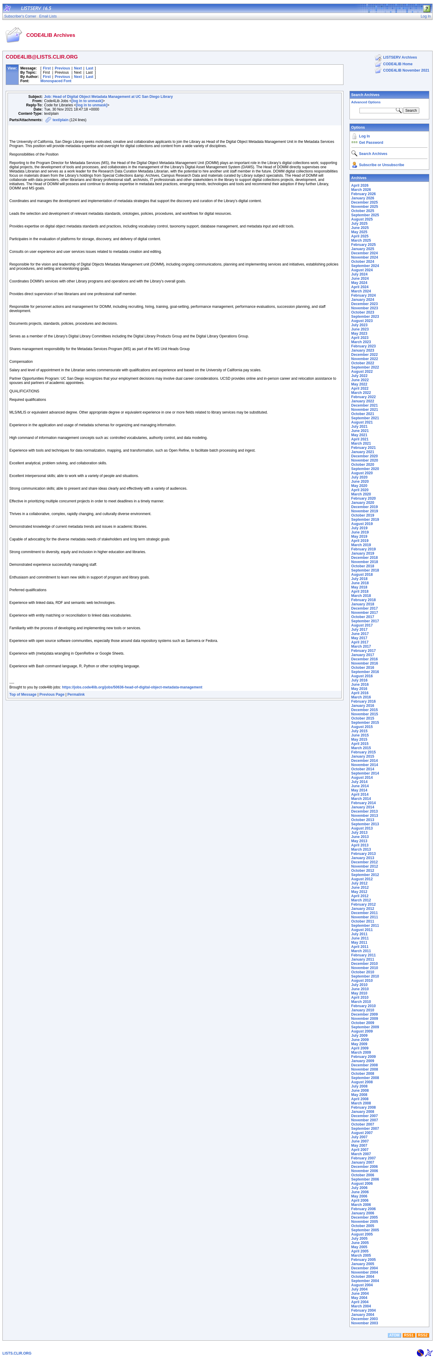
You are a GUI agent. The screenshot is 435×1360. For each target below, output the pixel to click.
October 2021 (362, 414)
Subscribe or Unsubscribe (381, 165)
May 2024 (359, 283)
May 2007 (359, 1145)
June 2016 (360, 684)
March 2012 (361, 900)
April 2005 (360, 1251)
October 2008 (362, 1074)
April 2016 (360, 693)
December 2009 (364, 1014)
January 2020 (362, 503)
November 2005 (364, 1222)
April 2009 (360, 1048)
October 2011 (362, 921)
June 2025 (360, 228)
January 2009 (362, 1061)
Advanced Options (366, 102)
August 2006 (362, 1183)
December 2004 (364, 1268)
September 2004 (365, 1281)
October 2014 (362, 769)
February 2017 (363, 651)
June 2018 (360, 583)
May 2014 (359, 790)
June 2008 (360, 1090)
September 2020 (365, 469)
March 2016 (361, 697)
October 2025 (362, 211)
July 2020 (359, 477)
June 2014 (360, 786)
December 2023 (364, 304)
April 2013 (360, 845)
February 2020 (363, 498)
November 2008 (364, 1069)
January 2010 (362, 1010)
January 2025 (362, 249)
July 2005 (359, 1238)
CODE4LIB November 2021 (406, 70)
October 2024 (362, 261)
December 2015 (364, 710)
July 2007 (359, 1137)
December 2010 (364, 964)
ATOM (394, 1335)
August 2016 (362, 676)
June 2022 (360, 380)
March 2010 (361, 1002)
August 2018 (362, 574)
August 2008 (362, 1082)
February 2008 (363, 1107)
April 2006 (360, 1200)
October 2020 (362, 464)
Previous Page (52, 694)
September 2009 (365, 1027)
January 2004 (362, 1315)
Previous (62, 68)
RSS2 (422, 1335)
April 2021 (360, 439)
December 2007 (364, 1116)
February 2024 (363, 295)
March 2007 (361, 1154)
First (47, 68)
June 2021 (360, 431)
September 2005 (365, 1230)
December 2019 (364, 507)
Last (89, 68)
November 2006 (364, 1171)
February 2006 (363, 1209)
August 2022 (362, 371)
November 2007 (364, 1120)
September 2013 (365, 824)
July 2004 (359, 1289)
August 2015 (362, 727)
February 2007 (363, 1158)
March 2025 (361, 240)
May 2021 (359, 435)
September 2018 (365, 570)
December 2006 (364, 1167)
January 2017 (362, 655)
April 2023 (360, 338)
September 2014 (365, 773)
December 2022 (364, 355)
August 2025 (362, 219)
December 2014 (364, 761)
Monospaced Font (56, 81)
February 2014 (363, 803)
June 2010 (360, 989)
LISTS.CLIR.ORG (16, 1353)
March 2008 (361, 1103)
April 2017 (360, 642)
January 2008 (362, 1112)
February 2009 (363, 1057)
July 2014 (359, 782)
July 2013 (359, 832)
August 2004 (362, 1285)
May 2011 (359, 942)
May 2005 (359, 1247)
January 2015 (362, 756)
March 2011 (361, 951)
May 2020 (359, 486)
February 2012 (363, 904)
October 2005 (362, 1226)
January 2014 (362, 807)
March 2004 (361, 1306)
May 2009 (359, 1044)
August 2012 (362, 879)
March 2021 (361, 443)
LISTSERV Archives (400, 57)
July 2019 (359, 528)
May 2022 (359, 384)
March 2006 (361, 1205)
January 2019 (362, 553)
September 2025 (365, 215)
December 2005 (364, 1217)
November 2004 (364, 1272)
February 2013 (363, 854)
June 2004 (360, 1293)
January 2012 (362, 909)
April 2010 (360, 997)
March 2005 (361, 1255)
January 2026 (362, 198)
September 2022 (365, 367)
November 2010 (364, 968)
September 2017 (365, 621)
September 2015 (365, 722)
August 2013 (362, 828)
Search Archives (365, 95)
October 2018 (362, 566)
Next (78, 68)
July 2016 (359, 680)
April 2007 (360, 1150)
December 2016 (364, 659)
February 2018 (363, 600)
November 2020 (364, 460)
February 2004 (363, 1310)
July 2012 (359, 883)
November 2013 (364, 816)
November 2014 (364, 765)
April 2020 (360, 490)
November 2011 (364, 917)
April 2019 (360, 541)
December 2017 (364, 608)
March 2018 (361, 596)
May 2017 (359, 638)
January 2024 (362, 300)
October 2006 (362, 1175)
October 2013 (362, 820)
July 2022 (359, 376)
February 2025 (363, 245)
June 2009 (360, 1040)
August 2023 (362, 321)
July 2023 (359, 325)
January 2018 (362, 604)
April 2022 (360, 388)
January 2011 (362, 959)
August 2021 (362, 422)
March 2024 (361, 291)
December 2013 (364, 811)
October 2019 (362, 515)
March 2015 (361, 748)
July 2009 (359, 1035)
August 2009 (362, 1031)
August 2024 (362, 270)
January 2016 (362, 706)
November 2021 (364, 410)
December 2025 (364, 202)
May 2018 (359, 587)
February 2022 (363, 397)
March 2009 (361, 1052)
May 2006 (359, 1196)
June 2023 (360, 329)
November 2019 (364, 511)
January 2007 (362, 1162)
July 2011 (359, 934)
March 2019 (361, 545)
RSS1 (409, 1335)
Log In (364, 136)
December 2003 (364, 1319)
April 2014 (360, 794)
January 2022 (362, 401)
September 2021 (365, 418)
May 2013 (359, 841)
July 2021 (359, 426)
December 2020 (364, 456)
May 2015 (359, 739)
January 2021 (362, 452)
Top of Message (23, 694)
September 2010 (365, 976)
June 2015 (360, 735)
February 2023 (363, 346)
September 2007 (365, 1128)
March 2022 (361, 393)
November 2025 (364, 207)
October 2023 (362, 312)
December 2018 (364, 558)
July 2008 (359, 1086)
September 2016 (365, 672)
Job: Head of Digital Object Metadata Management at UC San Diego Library (108, 97)
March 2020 (361, 494)
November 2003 (364, 1323)
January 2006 (362, 1213)
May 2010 (359, 993)
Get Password (371, 142)
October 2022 (362, 363)
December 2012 (364, 862)
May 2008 (359, 1095)
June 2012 (360, 887)
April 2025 (360, 236)
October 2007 (362, 1124)
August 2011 (362, 930)
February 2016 (363, 701)
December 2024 (364, 253)
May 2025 (359, 232)
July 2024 (359, 274)
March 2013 (361, 849)
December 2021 (364, 405)
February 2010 (363, 1006)
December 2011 (364, 913)
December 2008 (364, 1065)
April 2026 (360, 185)
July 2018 (359, 579)
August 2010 (362, 980)
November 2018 (364, 562)
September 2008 (365, 1078)
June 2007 (360, 1141)
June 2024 (360, 278)
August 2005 (362, 1234)
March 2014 (361, 799)
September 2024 (365, 266)
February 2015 (363, 752)
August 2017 (362, 625)
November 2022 (364, 359)
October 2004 (362, 1277)
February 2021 (363, 448)
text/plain (61, 120)
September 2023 (365, 316)
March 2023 (361, 342)
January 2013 (362, 858)
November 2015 (364, 714)
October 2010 (362, 972)
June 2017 (360, 634)
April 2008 (360, 1099)
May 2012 (359, 892)
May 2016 (359, 689)
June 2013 (360, 837)
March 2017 (361, 646)
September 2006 (365, 1179)
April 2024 (360, 287)
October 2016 (362, 667)
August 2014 (362, 777)
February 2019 (363, 549)
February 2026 (363, 194)
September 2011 (365, 925)
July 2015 (359, 731)
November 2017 (364, 613)
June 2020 (360, 481)
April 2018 (360, 591)
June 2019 (360, 532)
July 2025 (359, 223)
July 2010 (359, 985)
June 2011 (360, 938)
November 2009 (364, 1019)
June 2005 (360, 1243)
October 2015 (362, 718)
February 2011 (363, 955)
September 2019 (365, 519)
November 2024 (364, 257)
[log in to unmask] (86, 101)
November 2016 (364, 663)
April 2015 (360, 744)
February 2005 (363, 1260)
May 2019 (359, 536)
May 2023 (359, 333)
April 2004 (360, 1302)
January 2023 (362, 350)
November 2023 (364, 308)
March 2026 (361, 190)
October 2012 (362, 871)
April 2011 (360, 947)
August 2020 (362, 473)
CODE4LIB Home (397, 64)
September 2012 (365, 875)
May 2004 (359, 1298)
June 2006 (360, 1192)
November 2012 (364, 866)
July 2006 (359, 1188)
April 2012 (360, 896)
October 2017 (362, 617)
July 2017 (359, 629)
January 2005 (362, 1264)
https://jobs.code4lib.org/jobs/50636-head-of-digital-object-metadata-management (132, 687)
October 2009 (362, 1023)
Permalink (76, 694)
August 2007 (362, 1133)
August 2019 (362, 524)
